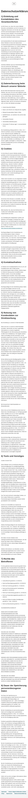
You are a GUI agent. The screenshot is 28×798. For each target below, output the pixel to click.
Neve (7, 796)
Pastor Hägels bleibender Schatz (17, 791)
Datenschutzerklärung (20, 793)
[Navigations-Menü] (14, 3)
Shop (2, 793)
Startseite (3, 791)
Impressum (9, 793)
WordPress (19, 796)
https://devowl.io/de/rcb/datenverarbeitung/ (11, 228)
